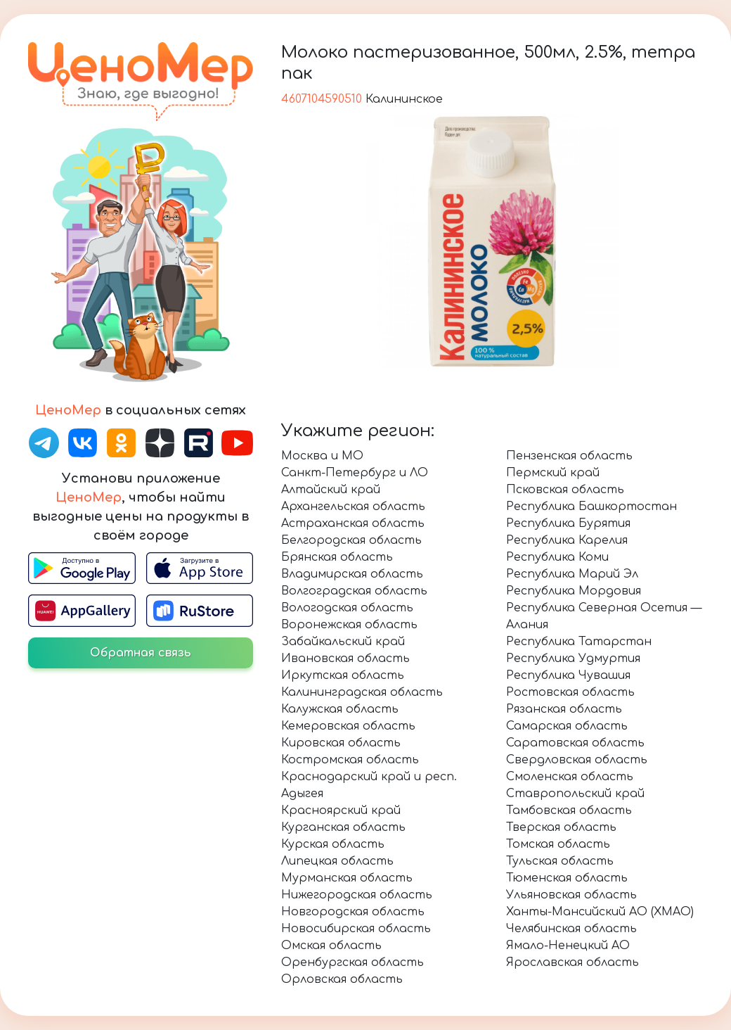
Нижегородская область (356, 895)
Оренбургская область (352, 962)
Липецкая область (337, 861)
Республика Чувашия (568, 675)
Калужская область (340, 709)
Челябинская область (571, 928)
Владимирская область (352, 574)
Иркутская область (342, 675)
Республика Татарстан (579, 641)
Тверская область (561, 827)
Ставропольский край (575, 793)
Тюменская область (567, 878)
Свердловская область (576, 760)
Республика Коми (557, 557)
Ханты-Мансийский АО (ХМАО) (600, 911)
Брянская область (337, 557)
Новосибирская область (356, 928)
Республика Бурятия (568, 523)
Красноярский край (341, 810)
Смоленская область (569, 776)
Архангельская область (353, 506)
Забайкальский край (343, 641)
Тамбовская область (569, 810)
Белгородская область (351, 540)
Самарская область (567, 726)
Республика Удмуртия (573, 658)
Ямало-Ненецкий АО (568, 945)
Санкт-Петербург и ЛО (354, 472)
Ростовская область (570, 692)
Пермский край (553, 472)
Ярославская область (572, 962)
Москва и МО (322, 456)
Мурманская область (347, 878)
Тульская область (560, 861)
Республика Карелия (567, 540)
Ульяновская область (571, 895)
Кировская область (341, 743)
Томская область (558, 844)
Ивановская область (345, 658)
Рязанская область (564, 709)
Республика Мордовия (573, 591)
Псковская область (565, 489)
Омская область (331, 945)
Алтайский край (330, 489)
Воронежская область (349, 624)
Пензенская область (569, 456)
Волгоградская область (354, 591)
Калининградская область (362, 692)
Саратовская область (575, 743)
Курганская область (343, 827)
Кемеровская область (348, 726)
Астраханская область (353, 523)
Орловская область (342, 979)
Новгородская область (353, 911)
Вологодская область (347, 608)
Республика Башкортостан (591, 506)
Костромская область (350, 760)
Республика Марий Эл (572, 574)
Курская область (332, 844)
